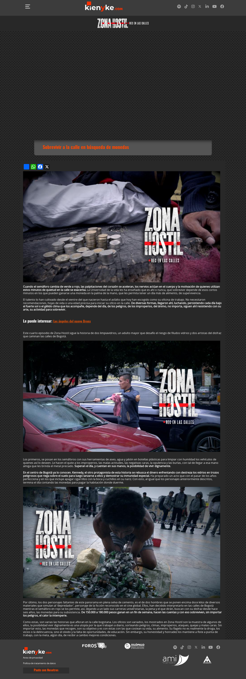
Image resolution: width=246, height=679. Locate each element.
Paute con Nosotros (46, 670)
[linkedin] (207, 7)
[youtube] (214, 7)
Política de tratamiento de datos (39, 663)
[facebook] (222, 7)
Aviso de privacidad (33, 657)
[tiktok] (186, 7)
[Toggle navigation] (27, 6)
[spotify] (179, 7)
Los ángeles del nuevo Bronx (72, 321)
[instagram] (193, 7)
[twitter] (200, 7)
